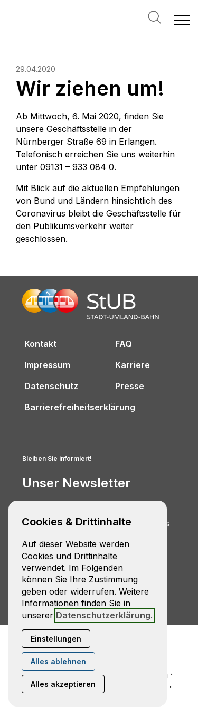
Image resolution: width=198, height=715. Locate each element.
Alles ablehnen (58, 661)
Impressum (47, 365)
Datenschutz (51, 386)
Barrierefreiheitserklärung (79, 407)
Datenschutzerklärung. (104, 615)
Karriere (132, 365)
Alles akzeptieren (63, 684)
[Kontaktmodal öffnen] (8, 8)
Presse (129, 386)
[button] (182, 19)
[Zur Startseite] (58, 19)
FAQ (123, 343)
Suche (154, 17)
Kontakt (40, 343)
